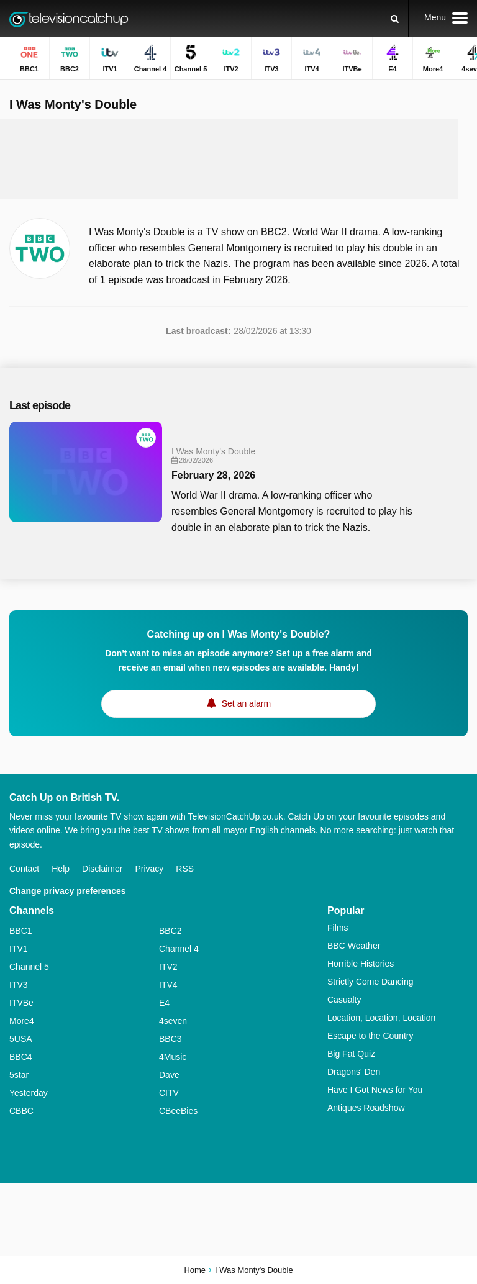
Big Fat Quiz (351, 1054)
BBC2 (170, 931)
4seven (173, 1021)
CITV (169, 1093)
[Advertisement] (238, 159)
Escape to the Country (370, 1036)
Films (337, 928)
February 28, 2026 (213, 475)
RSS (185, 869)
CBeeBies (178, 1111)
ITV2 (168, 967)
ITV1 (18, 949)
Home (195, 1270)
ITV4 (168, 985)
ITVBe (21, 1003)
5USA (20, 1039)
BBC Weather (353, 946)
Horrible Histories (360, 964)
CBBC (21, 1111)
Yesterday (28, 1093)
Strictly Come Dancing (370, 982)
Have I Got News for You (374, 1090)
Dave (169, 1075)
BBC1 (20, 931)
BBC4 (20, 1057)
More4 (21, 1021)
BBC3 (170, 1039)
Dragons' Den (353, 1072)
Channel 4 (179, 949)
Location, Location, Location (381, 1018)
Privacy (149, 869)
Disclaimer (102, 869)
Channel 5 (29, 967)
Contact (24, 869)
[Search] (395, 18)
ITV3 (18, 985)
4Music (172, 1057)
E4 (164, 1003)
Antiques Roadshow (366, 1108)
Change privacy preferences (67, 891)
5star (19, 1075)
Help (61, 869)
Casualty (344, 1000)
